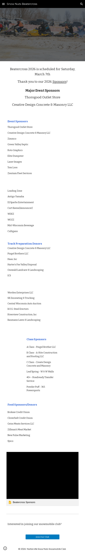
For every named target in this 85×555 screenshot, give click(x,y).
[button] (3, 4)
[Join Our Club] (42, 537)
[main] (42, 75)
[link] (42, 479)
